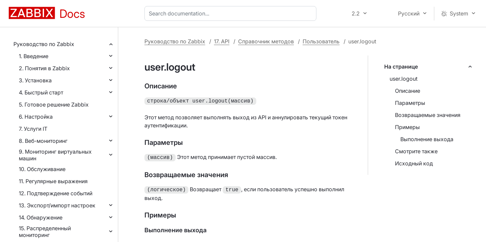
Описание (407, 90)
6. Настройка (36, 116)
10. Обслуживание (42, 169)
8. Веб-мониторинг (43, 140)
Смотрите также (416, 151)
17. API (221, 41)
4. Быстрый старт (41, 92)
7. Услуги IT (33, 128)
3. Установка (35, 80)
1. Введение (33, 56)
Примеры (407, 127)
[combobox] (231, 13)
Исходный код (414, 163)
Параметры (410, 102)
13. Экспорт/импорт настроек (57, 205)
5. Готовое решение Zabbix (54, 104)
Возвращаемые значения (427, 115)
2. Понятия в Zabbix (44, 68)
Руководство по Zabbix (43, 44)
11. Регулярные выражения (53, 181)
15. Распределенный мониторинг (45, 231)
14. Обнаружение (40, 217)
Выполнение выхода (426, 139)
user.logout (403, 78)
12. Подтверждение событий (55, 193)
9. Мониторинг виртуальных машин (55, 155)
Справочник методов (266, 41)
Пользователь (321, 41)
